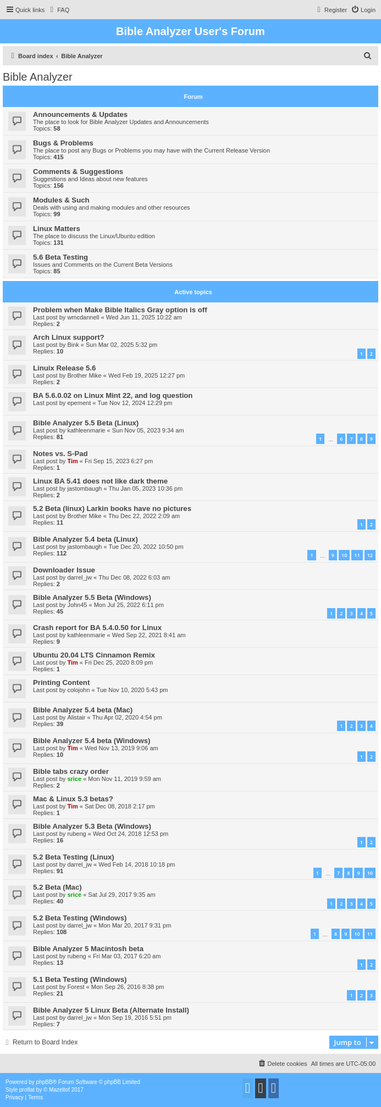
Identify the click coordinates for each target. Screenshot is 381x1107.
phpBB (44, 1082)
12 (370, 555)
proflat (27, 1090)
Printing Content (61, 682)
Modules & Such (61, 200)
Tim (72, 461)
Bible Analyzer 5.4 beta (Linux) (85, 539)
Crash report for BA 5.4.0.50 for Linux (97, 627)
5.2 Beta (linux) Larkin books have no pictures (112, 508)
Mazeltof (59, 1090)
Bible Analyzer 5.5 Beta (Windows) (92, 597)
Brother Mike (84, 375)
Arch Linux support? (68, 337)
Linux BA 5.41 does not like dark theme (100, 481)
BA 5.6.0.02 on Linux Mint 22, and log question (112, 395)
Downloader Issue (64, 570)
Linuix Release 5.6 (64, 368)
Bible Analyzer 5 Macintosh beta (88, 949)
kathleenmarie (86, 430)
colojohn (78, 690)
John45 (77, 605)
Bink (73, 344)
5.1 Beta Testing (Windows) (79, 979)
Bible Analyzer (38, 77)
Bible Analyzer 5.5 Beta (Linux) (86, 423)
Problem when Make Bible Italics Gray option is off (120, 310)
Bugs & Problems (63, 143)
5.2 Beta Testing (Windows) (79, 918)
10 (344, 555)
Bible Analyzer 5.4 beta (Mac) (82, 710)
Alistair (76, 717)
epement (79, 403)
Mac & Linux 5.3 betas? (73, 799)
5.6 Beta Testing (60, 257)
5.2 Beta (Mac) (57, 887)
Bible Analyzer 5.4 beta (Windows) (91, 741)
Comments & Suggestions (78, 171)
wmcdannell (83, 317)
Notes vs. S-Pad (60, 453)
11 (357, 555)
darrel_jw (79, 577)
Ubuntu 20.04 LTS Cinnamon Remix (94, 655)
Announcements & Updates (80, 114)
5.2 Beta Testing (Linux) (73, 857)
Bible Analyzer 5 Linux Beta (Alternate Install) (111, 1010)
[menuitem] (58, 9)
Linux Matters (56, 228)
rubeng (76, 833)
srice (74, 779)
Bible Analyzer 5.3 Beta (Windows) (92, 826)
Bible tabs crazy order (71, 771)
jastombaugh (84, 488)
